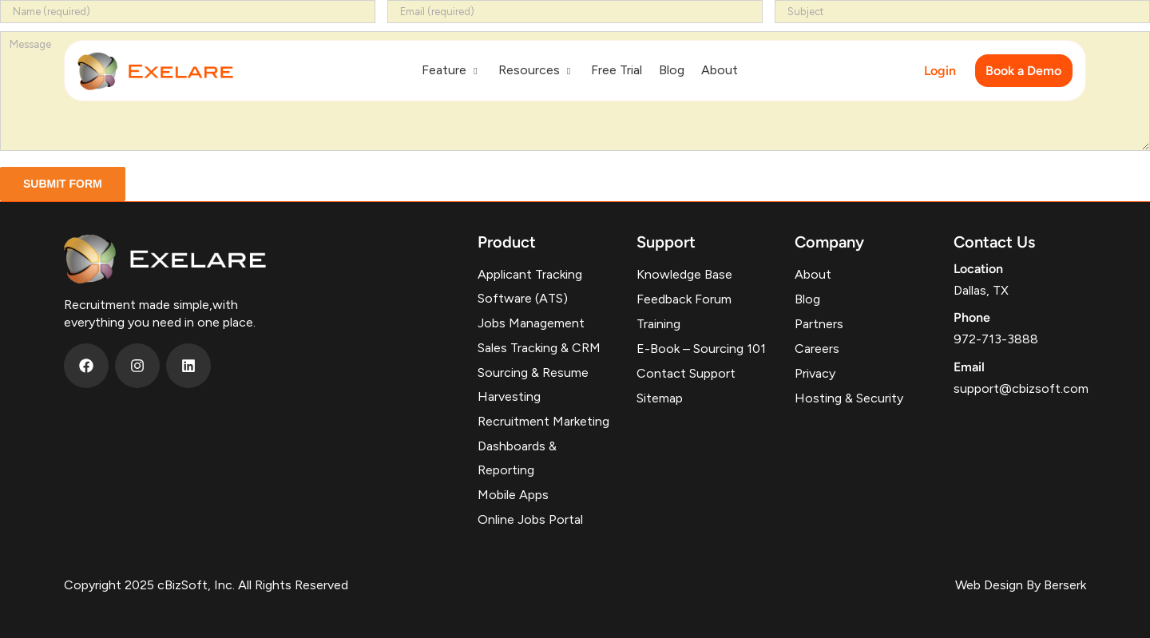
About (719, 69)
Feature (451, 69)
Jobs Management (531, 323)
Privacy (815, 373)
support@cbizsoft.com (1021, 388)
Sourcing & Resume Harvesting (533, 384)
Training (658, 323)
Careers (817, 348)
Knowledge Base (684, 274)
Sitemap (659, 398)
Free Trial (616, 69)
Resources (536, 69)
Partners (819, 323)
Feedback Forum (684, 299)
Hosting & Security (849, 398)
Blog (671, 69)
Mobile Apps (513, 494)
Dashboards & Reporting (517, 458)
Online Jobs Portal (530, 519)
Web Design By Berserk (1020, 584)
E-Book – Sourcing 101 (701, 348)
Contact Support (686, 373)
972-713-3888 (996, 339)
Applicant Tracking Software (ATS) (530, 286)
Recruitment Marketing (543, 421)
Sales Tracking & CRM (539, 347)
